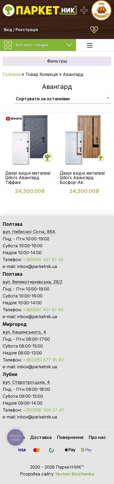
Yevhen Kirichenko (74, 474)
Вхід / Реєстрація (21, 29)
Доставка (41, 437)
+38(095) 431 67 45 (43, 259)
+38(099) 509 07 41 (43, 410)
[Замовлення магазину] (62, 98)
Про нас (97, 437)
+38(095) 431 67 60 (43, 309)
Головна (11, 74)
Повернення (70, 437)
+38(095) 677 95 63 (43, 359)
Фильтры (57, 61)
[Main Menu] (89, 45)
